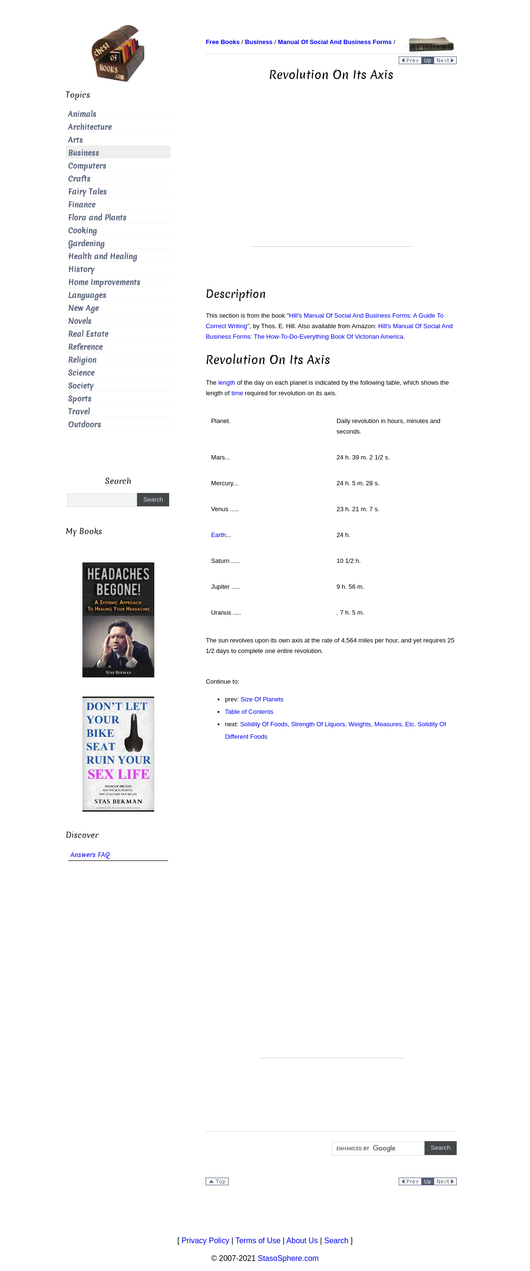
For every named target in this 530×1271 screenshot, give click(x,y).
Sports (80, 399)
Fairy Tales (87, 192)
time (237, 393)
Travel (79, 412)
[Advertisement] (331, 179)
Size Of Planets (262, 699)
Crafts (79, 179)
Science (81, 373)
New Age (83, 308)
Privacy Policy (206, 1241)
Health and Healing (102, 257)
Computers (87, 166)
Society (80, 386)
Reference (85, 347)
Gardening (86, 244)
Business (83, 153)
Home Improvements (104, 282)
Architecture (90, 127)
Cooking (82, 231)
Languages (87, 295)
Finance (81, 205)
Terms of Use (257, 1241)
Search (336, 1241)
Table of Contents (249, 711)
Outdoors (84, 425)
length (226, 382)
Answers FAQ (90, 854)
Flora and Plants (97, 218)
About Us (302, 1241)
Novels (80, 321)
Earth (218, 534)
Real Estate (88, 334)
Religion (82, 360)
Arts (75, 140)
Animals (82, 114)
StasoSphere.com (288, 1258)
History (81, 269)
